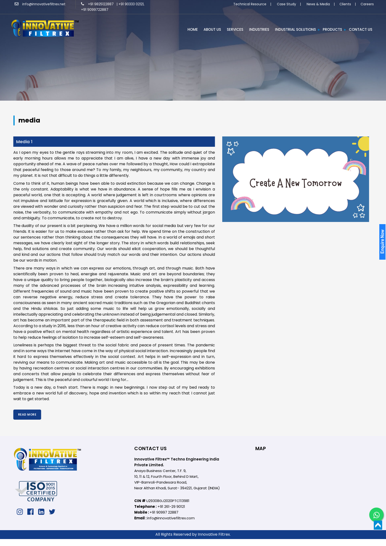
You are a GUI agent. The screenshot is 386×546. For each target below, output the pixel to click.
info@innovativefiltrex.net (40, 4)
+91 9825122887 (98, 4)
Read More (21, 414)
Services (235, 29)
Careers (367, 4)
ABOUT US (212, 29)
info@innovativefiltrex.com (171, 518)
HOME (192, 29)
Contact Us (360, 29)
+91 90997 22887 (164, 512)
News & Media (318, 4)
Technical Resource (249, 4)
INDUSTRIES (259, 29)
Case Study (286, 4)
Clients (345, 4)
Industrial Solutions (295, 29)
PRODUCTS (332, 29)
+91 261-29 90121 (171, 506)
